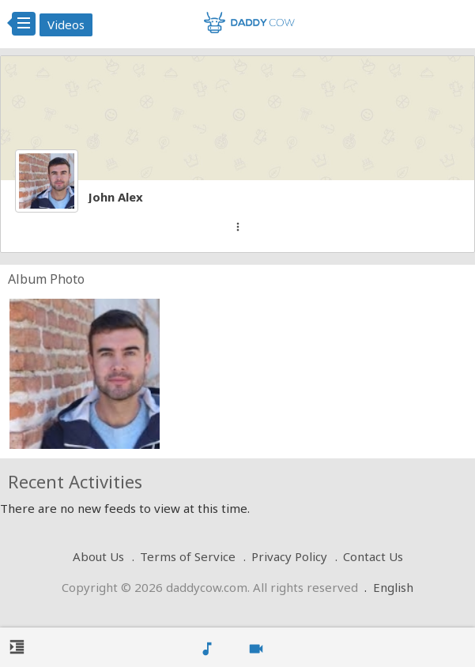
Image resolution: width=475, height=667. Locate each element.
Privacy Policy (289, 556)
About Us (98, 556)
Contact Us (373, 556)
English (393, 587)
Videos (66, 24)
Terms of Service (188, 556)
